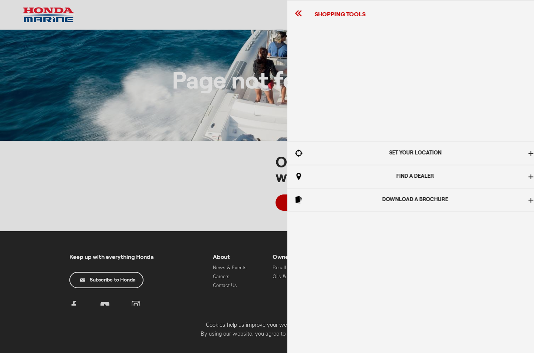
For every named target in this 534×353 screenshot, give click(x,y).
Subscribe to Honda (107, 280)
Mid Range (344, 276)
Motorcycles (405, 276)
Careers (221, 276)
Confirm (487, 344)
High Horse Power (351, 267)
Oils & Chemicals (291, 276)
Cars (397, 267)
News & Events (230, 267)
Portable (341, 285)
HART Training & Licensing (410, 297)
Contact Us (225, 285)
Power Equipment (411, 285)
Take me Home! (312, 202)
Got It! (458, 187)
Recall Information (292, 267)
